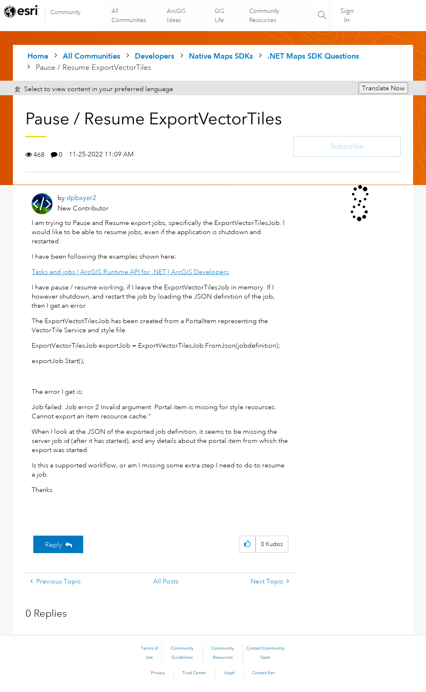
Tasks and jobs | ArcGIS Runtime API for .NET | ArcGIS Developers (130, 272)
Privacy (158, 672)
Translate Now (383, 88)
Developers (154, 56)
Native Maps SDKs (221, 56)
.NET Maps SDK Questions (313, 56)
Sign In (347, 15)
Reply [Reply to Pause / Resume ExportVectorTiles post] (53, 545)
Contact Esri (263, 672)
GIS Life (219, 15)
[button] (247, 544)
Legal (229, 672)
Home (37, 56)
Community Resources (264, 15)
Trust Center (194, 672)
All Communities (129, 15)
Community (65, 12)
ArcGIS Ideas (176, 15)
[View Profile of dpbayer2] (81, 198)
